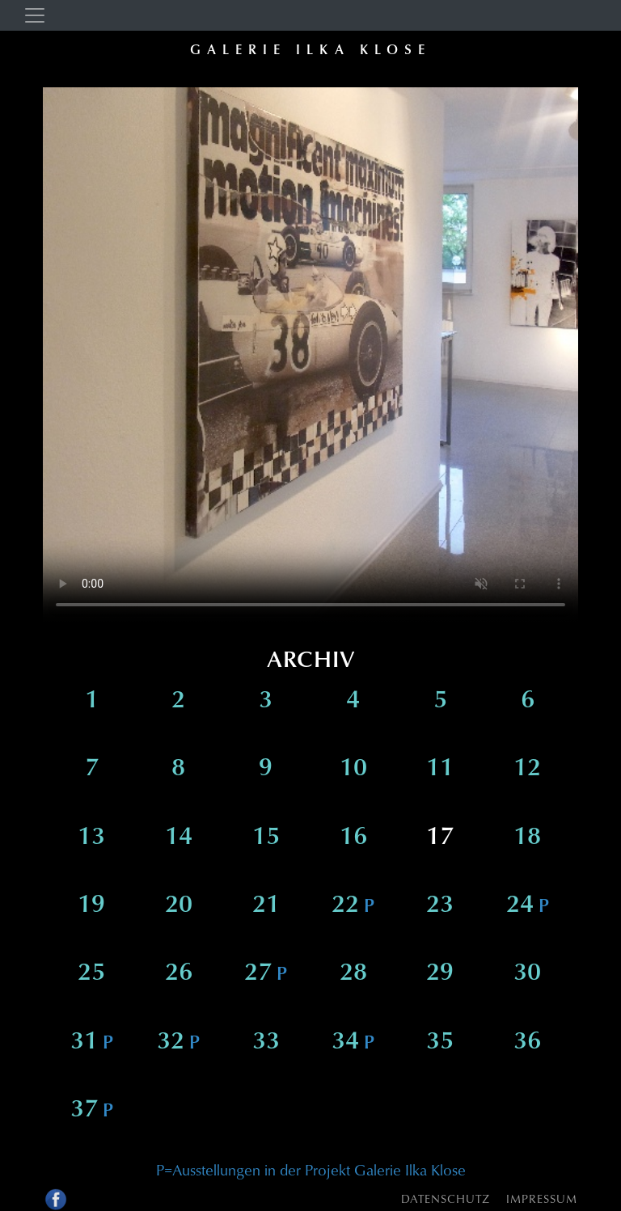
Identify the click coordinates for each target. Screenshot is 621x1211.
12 (527, 769)
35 (440, 1043)
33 (266, 1043)
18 (527, 838)
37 (91, 1110)
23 (440, 906)
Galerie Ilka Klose (310, 49)
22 (353, 906)
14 (178, 838)
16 (353, 838)
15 (266, 838)
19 (91, 906)
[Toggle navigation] (35, 15)
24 (527, 906)
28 (353, 974)
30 (527, 974)
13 (91, 838)
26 (178, 974)
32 (178, 1043)
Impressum (541, 1198)
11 (440, 769)
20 (178, 906)
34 (353, 1043)
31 (91, 1043)
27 (265, 974)
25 (91, 974)
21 (266, 906)
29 (440, 974)
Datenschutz (445, 1198)
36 (527, 1043)
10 (353, 769)
